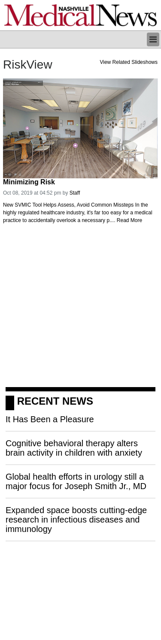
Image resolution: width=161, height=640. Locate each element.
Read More (129, 220)
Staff (75, 193)
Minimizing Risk (29, 182)
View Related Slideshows (129, 62)
